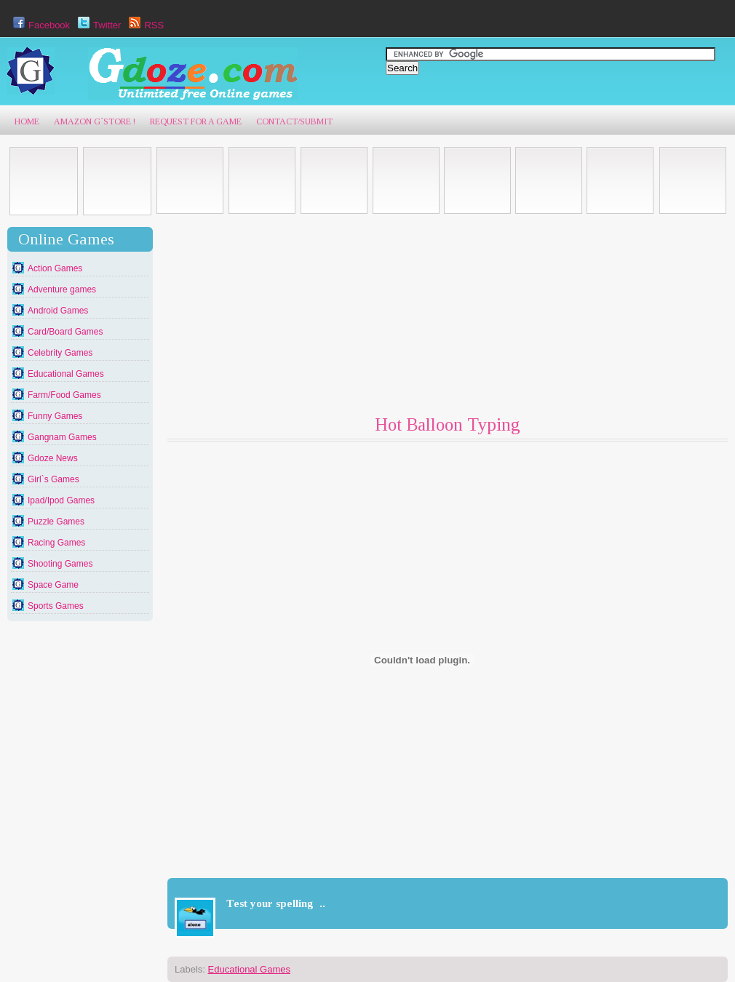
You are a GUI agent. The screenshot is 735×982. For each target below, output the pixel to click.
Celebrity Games (60, 353)
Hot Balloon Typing (447, 424)
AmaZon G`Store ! (94, 121)
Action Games (55, 268)
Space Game (53, 585)
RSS (144, 25)
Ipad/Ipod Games (61, 500)
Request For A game (196, 121)
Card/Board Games (65, 332)
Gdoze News (53, 458)
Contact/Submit (294, 121)
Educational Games (66, 374)
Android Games (58, 311)
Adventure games (62, 289)
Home (27, 121)
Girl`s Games (53, 479)
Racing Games (56, 543)
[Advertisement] (283, 318)
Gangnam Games (62, 437)
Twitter (97, 25)
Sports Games (56, 606)
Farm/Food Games (64, 395)
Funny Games (55, 416)
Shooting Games (60, 564)
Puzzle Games (56, 521)
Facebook (39, 25)
